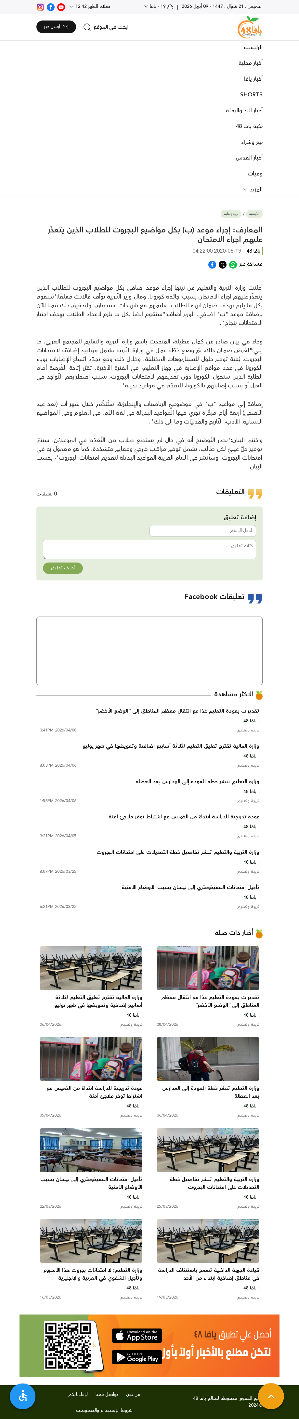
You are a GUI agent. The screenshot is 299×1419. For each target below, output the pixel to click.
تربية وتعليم (231, 214)
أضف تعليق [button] (63, 568)
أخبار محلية (251, 63)
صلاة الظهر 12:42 (92, 6)
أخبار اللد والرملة (244, 110)
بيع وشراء (252, 142)
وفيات (255, 174)
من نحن (133, 1394)
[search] (105, 27)
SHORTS (251, 94)
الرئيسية (253, 47)
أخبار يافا (253, 79)
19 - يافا (161, 6)
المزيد (255, 190)
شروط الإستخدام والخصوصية (104, 1410)
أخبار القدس (249, 158)
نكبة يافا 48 (249, 126)
